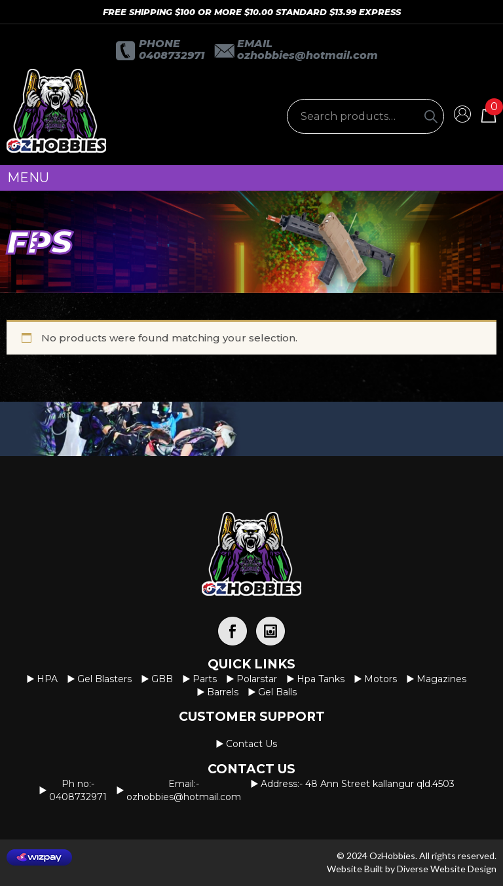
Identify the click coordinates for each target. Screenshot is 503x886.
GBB (162, 679)
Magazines (441, 679)
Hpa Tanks (321, 679)
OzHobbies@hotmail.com (307, 55)
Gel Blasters (104, 679)
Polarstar (256, 679)
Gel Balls (277, 692)
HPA (47, 679)
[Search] (431, 116)
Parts (205, 679)
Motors (380, 679)
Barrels (222, 692)
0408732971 (171, 55)
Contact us (251, 744)
